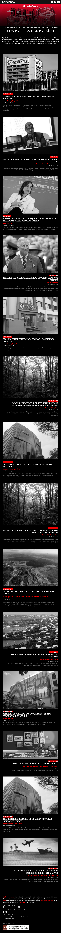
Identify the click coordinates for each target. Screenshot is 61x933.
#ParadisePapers (30, 6)
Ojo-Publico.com (7, 38)
